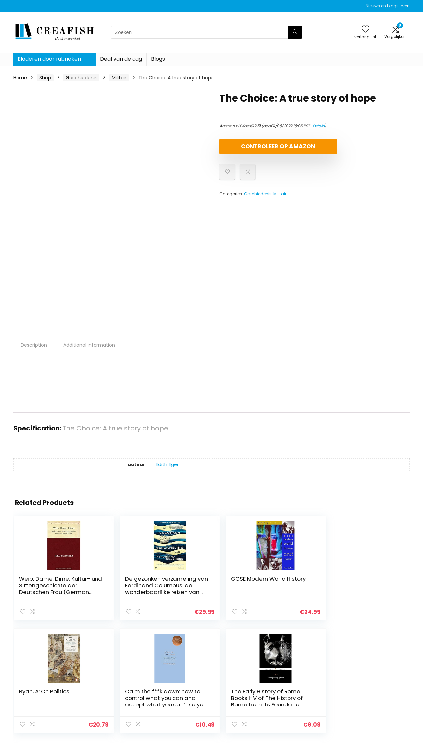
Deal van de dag (121, 59)
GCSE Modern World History (170, 582)
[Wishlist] (365, 29)
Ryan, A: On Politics (234, 582)
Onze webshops (304, 706)
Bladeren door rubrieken (49, 59)
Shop (45, 77)
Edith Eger (167, 464)
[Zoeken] (295, 32)
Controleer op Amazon (257, 149)
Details (319, 126)
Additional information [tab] (89, 345)
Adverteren (298, 715)
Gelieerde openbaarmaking (370, 699)
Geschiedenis (81, 77)
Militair (119, 77)
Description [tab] (34, 345)
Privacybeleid (365, 678)
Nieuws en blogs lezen (388, 6)
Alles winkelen (301, 687)
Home (20, 77)
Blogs (158, 59)
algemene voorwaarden (377, 687)
